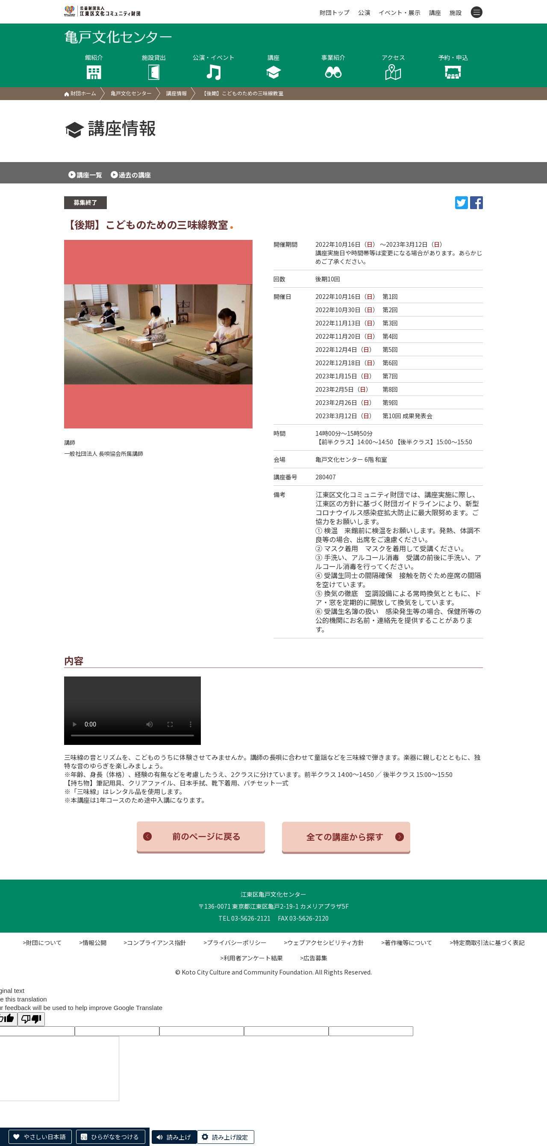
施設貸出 (154, 67)
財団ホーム (80, 93)
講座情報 (176, 93)
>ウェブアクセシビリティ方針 (324, 942)
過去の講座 (135, 174)
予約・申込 (453, 67)
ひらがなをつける (115, 1136)
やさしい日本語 (44, 1136)
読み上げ (179, 1137)
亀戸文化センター (131, 93)
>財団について (42, 942)
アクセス (393, 67)
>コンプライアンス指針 (155, 942)
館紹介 (94, 67)
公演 (364, 12)
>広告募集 (313, 958)
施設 (456, 12)
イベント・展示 (400, 12)
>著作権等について (406, 942)
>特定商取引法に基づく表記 (487, 942)
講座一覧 (89, 174)
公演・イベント (214, 67)
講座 (435, 12)
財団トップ (335, 12)
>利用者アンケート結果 (251, 958)
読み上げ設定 (230, 1137)
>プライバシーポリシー (235, 942)
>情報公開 (92, 942)
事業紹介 (333, 67)
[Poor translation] (31, 1019)
